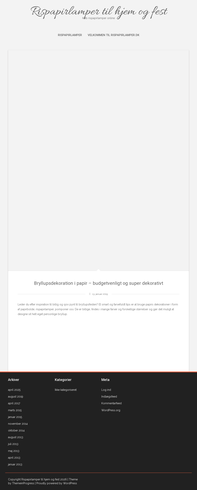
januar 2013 (15, 464)
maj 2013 (13, 450)
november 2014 (18, 423)
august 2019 (15, 396)
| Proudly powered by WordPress (56, 483)
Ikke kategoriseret (66, 389)
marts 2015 (15, 410)
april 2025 (14, 389)
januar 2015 (15, 417)
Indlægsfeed (109, 396)
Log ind (106, 389)
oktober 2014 (16, 430)
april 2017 (14, 403)
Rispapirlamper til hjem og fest (98, 12)
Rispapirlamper (70, 35)
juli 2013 (13, 443)
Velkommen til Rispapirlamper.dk (113, 35)
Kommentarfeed (111, 403)
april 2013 (14, 457)
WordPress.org (110, 410)
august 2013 (15, 437)
